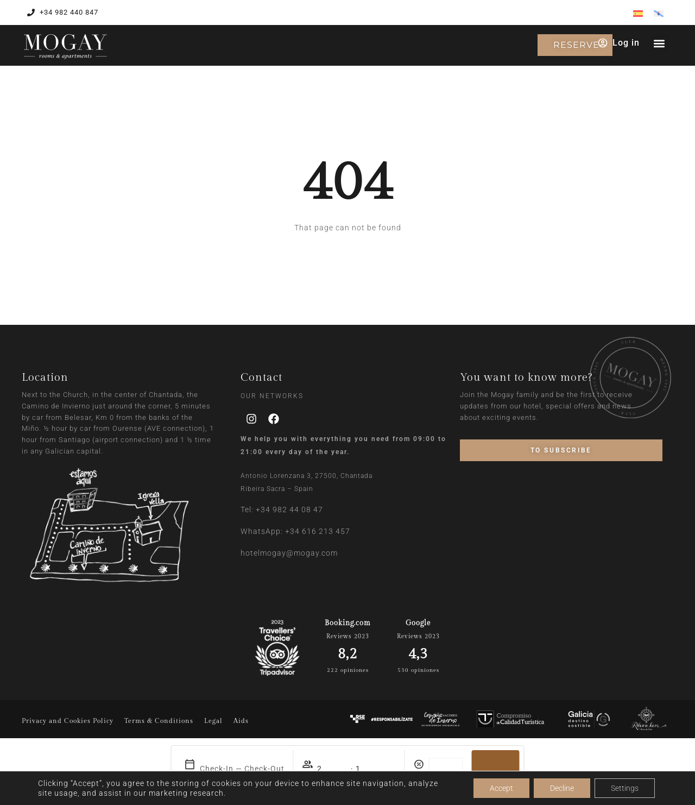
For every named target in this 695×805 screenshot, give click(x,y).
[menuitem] (638, 13)
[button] (659, 43)
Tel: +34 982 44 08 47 (282, 509)
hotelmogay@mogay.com (289, 553)
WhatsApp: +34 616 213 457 (295, 531)
